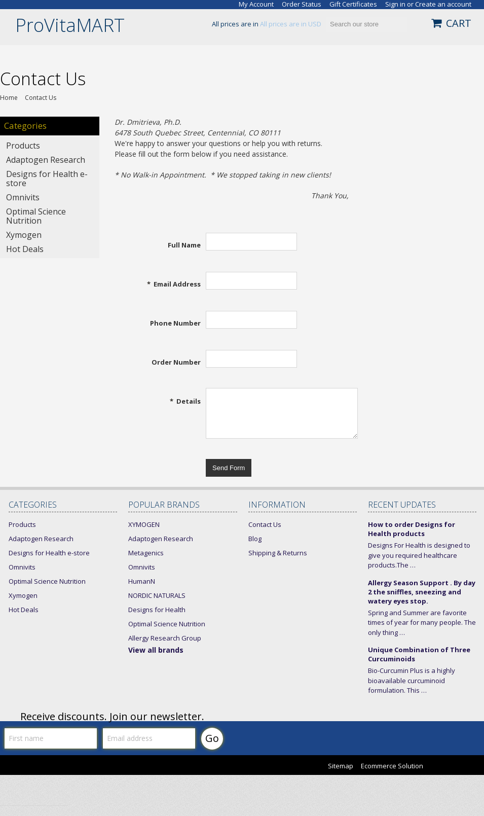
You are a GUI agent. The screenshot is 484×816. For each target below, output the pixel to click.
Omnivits (23, 197)
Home (9, 97)
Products (23, 145)
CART (458, 23)
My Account (256, 4)
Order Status (301, 4)
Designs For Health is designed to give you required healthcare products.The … (419, 555)
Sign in (395, 4)
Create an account (443, 4)
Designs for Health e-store (47, 178)
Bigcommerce (460, 766)
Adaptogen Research (45, 159)
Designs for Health (156, 609)
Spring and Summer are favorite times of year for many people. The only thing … (422, 622)
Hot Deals (25, 249)
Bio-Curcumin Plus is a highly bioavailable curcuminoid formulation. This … (411, 680)
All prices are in (290, 23)
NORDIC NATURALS (156, 595)
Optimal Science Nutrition (36, 216)
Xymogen (24, 234)
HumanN (141, 581)
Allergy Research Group (164, 638)
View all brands (155, 650)
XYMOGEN (144, 524)
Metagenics (146, 552)
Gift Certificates (353, 4)
